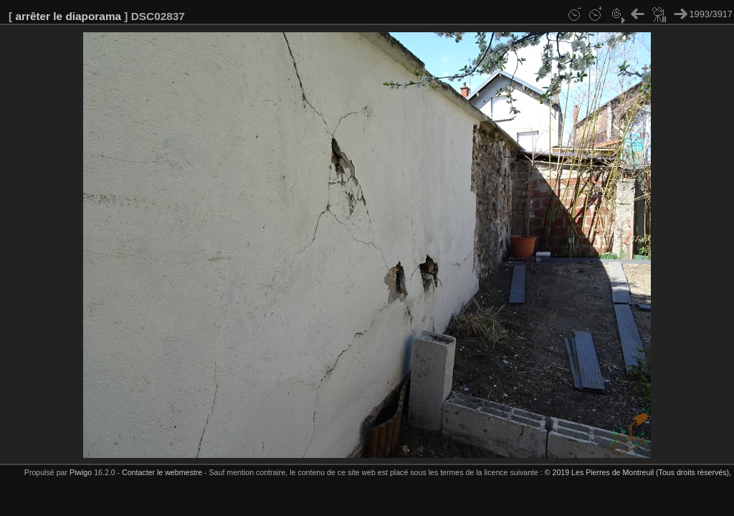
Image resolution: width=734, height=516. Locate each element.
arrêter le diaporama (68, 16)
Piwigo (81, 472)
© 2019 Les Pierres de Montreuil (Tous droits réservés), (638, 472)
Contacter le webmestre (162, 472)
